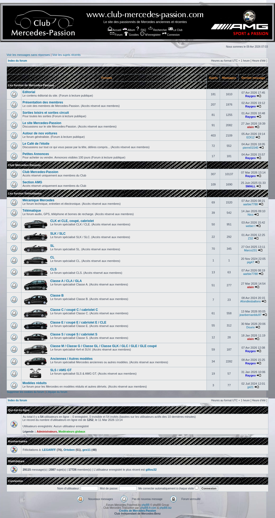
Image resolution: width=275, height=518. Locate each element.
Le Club (175, 30)
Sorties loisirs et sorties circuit (45, 113)
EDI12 (250, 137)
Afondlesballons (250, 301)
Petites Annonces (35, 154)
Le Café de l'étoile (35, 144)
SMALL (250, 186)
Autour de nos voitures (39, 133)
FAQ (141, 30)
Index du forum (17, 60)
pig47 (250, 262)
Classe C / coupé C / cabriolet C (74, 310)
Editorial (28, 92)
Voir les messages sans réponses (28, 54)
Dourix (250, 327)
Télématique (31, 210)
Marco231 (250, 250)
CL (52, 257)
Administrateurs (47, 431)
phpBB (145, 504)
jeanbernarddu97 (251, 314)
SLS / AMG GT (61, 370)
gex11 (86, 449)
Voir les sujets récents (66, 54)
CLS (53, 269)
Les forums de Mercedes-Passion (31, 85)
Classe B (57, 295)
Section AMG (32, 182)
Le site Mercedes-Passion (41, 123)
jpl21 (251, 387)
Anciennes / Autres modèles (71, 359)
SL (52, 246)
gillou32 (151, 469)
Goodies (131, 34)
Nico (250, 214)
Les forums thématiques (25, 193)
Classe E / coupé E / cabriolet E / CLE (78, 322)
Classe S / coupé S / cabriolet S (73, 334)
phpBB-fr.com (148, 507)
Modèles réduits (34, 383)
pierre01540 (250, 147)
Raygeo (250, 96)
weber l (250, 226)
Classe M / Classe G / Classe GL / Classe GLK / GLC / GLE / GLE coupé (103, 346)
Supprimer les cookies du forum (25, 391)
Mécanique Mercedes (38, 200)
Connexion (171, 34)
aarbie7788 (250, 204)
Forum (116, 34)
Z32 (250, 238)
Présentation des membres (42, 102)
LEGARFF (49, 449)
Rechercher (157, 30)
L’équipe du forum (56, 391)
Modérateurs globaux (71, 431)
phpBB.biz (165, 507)
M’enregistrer (150, 34)
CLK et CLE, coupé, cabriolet (72, 221)
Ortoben (69, 449)
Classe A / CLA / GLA (66, 281)
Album (129, 30)
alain (250, 127)
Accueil (114, 30)
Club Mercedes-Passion (24, 165)
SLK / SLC (58, 233)
